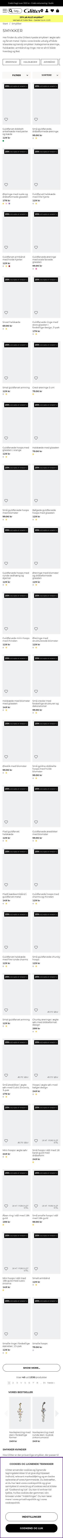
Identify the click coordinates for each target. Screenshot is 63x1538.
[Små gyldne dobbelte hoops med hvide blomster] (46, 750)
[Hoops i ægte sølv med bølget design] (46, 1069)
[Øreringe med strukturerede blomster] (46, 621)
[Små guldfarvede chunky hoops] (46, 939)
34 (44, 1383)
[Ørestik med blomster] (17, 750)
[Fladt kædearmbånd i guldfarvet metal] (17, 877)
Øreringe (11, 62)
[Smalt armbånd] (46, 1262)
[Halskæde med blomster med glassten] (17, 685)
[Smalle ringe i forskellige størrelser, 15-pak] (17, 1326)
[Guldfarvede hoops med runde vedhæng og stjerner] (17, 556)
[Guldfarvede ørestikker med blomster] (46, 814)
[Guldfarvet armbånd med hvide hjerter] (17, 240)
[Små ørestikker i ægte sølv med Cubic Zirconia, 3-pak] (17, 1069)
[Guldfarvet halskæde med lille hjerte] (46, 177)
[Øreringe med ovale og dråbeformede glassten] (17, 177)
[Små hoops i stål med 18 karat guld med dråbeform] (46, 1134)
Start (5, 23)
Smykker (17, 23)
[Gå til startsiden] (31, 10)
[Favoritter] (53, 10)
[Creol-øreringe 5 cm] (46, 368)
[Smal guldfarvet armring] (17, 368)
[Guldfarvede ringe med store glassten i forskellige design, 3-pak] (46, 306)
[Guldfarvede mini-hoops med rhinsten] (17, 621)
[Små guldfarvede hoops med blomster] (17, 493)
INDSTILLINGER (31, 1516)
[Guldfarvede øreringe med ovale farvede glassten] (46, 240)
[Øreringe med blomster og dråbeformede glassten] (46, 556)
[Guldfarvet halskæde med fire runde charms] (17, 939)
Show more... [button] (31, 1367)
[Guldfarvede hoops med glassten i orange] (17, 430)
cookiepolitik (12, 1502)
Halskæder (30, 62)
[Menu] (5, 10)
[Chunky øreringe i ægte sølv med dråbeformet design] (46, 1003)
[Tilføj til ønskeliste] (6, 119)
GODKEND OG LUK (31, 1528)
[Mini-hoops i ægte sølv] (17, 1134)
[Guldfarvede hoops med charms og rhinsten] (46, 877)
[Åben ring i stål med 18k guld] (17, 1198)
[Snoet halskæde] (17, 306)
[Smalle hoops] (46, 1326)
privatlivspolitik (27, 1499)
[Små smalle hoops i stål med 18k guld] (46, 1198)
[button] (48, 10)
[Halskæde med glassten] (46, 430)
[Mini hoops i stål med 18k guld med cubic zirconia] (17, 1262)
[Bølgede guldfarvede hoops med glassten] (46, 493)
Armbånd (49, 62)
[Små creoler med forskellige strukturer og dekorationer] (46, 685)
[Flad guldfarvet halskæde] (17, 814)
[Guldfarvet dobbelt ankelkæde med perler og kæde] (17, 112)
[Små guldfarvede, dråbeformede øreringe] (46, 112)
